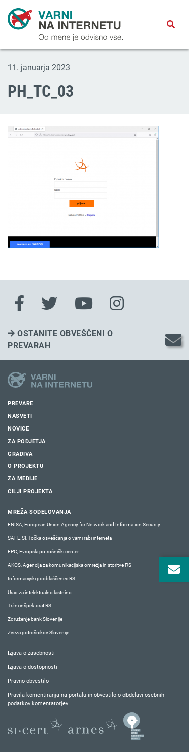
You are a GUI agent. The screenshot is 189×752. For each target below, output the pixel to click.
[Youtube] (83, 303)
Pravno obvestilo (28, 681)
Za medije (23, 478)
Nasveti (20, 416)
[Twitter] (49, 303)
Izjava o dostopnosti (32, 667)
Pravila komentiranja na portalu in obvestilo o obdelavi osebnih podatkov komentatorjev (86, 699)
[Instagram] (117, 303)
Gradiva (20, 454)
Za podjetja (27, 441)
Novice (18, 428)
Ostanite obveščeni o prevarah (60, 339)
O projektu (25, 466)
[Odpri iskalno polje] (170, 24)
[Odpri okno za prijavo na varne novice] (174, 569)
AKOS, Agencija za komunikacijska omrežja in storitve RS (69, 565)
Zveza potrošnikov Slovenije (38, 632)
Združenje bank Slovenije (35, 619)
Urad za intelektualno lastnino (40, 592)
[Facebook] (19, 303)
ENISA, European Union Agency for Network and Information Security (84, 524)
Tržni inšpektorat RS (29, 605)
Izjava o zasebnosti (31, 653)
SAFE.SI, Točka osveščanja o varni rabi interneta (60, 537)
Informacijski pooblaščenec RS (41, 578)
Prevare (20, 403)
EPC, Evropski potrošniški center (43, 551)
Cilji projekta (30, 491)
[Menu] (151, 25)
